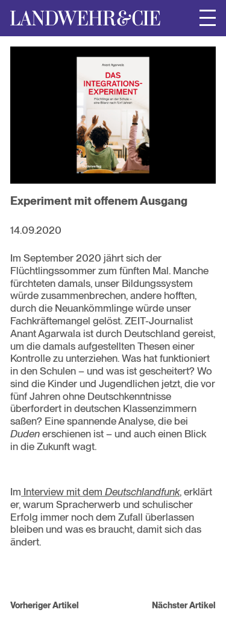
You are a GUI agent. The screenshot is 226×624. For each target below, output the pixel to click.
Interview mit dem (100, 492)
